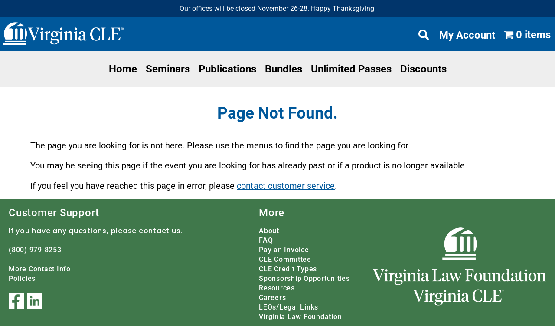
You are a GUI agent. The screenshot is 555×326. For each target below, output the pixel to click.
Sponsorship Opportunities (304, 278)
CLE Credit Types (288, 269)
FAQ (266, 240)
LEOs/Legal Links (288, 307)
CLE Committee (285, 259)
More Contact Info (40, 269)
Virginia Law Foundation (300, 317)
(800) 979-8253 (35, 250)
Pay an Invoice (284, 250)
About (269, 231)
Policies (22, 278)
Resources (277, 288)
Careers (272, 297)
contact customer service (286, 186)
